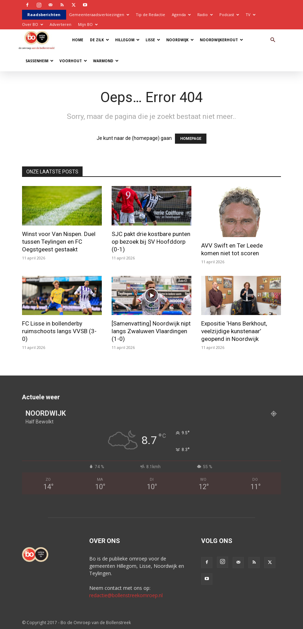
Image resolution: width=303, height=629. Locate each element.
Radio (205, 14)
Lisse (153, 39)
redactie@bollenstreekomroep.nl (126, 595)
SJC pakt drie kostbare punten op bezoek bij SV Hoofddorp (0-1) (151, 241)
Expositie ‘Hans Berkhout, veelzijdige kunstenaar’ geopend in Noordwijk (234, 331)
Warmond (106, 60)
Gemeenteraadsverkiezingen (99, 14)
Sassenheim (40, 60)
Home (77, 39)
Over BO (32, 24)
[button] (272, 40)
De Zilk (99, 39)
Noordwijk (180, 39)
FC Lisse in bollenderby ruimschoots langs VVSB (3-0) (59, 331)
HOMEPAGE (190, 138)
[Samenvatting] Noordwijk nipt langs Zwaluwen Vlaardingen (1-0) (151, 331)
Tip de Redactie (150, 14)
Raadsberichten (44, 14)
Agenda (181, 14)
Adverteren (60, 24)
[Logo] (38, 39)
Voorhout (73, 60)
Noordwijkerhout (221, 39)
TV (250, 14)
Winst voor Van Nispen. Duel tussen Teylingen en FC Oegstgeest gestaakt (59, 241)
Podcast (229, 14)
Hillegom (127, 39)
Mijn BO (88, 24)
